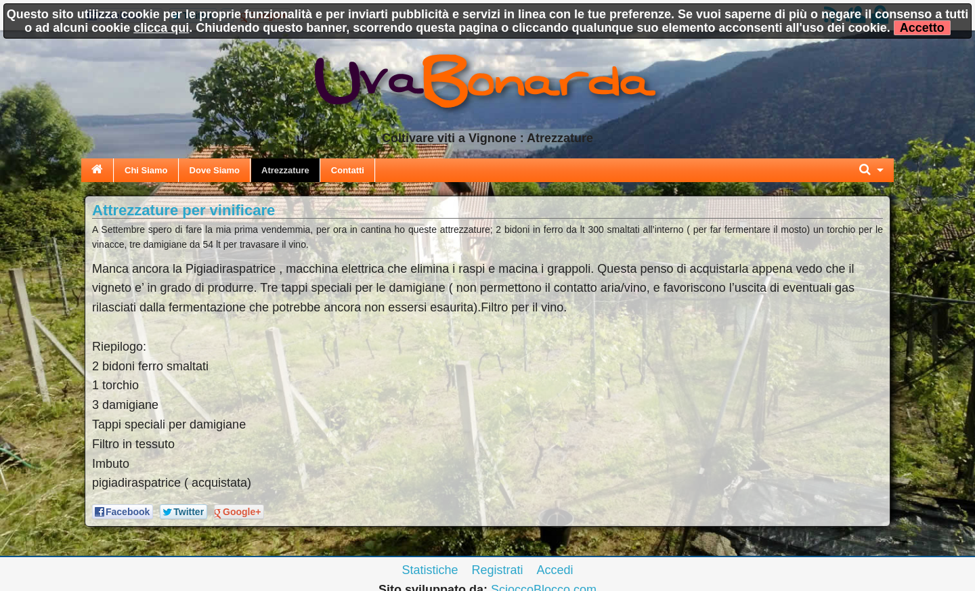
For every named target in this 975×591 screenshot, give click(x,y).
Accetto (922, 28)
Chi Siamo (146, 170)
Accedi (555, 570)
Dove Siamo (215, 170)
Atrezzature (285, 170)
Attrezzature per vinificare (183, 210)
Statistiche (430, 570)
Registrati (497, 570)
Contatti (347, 170)
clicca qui (161, 28)
